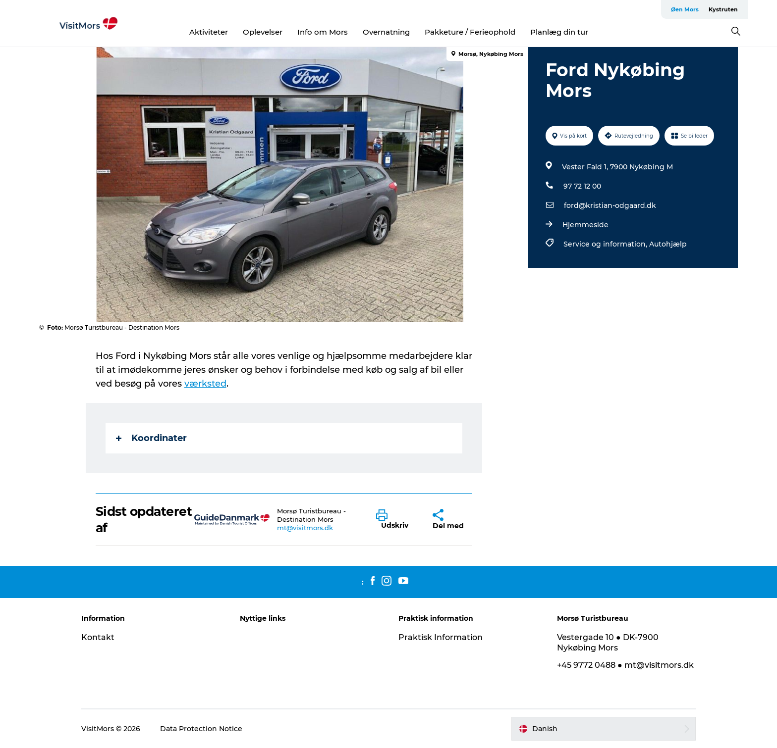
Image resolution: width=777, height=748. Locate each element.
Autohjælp (668, 244)
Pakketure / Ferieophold (470, 32)
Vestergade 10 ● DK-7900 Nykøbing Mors (608, 642)
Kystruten (723, 9)
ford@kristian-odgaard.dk (610, 205)
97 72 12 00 (582, 186)
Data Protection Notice (201, 728)
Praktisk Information (440, 637)
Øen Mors (685, 9)
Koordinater (151, 438)
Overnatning (386, 32)
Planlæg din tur (559, 32)
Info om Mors (322, 32)
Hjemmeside (585, 224)
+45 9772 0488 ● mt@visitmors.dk (625, 665)
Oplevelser (262, 32)
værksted (205, 383)
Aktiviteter (208, 32)
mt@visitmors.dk (305, 528)
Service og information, (606, 244)
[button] (397, 519)
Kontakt (97, 637)
